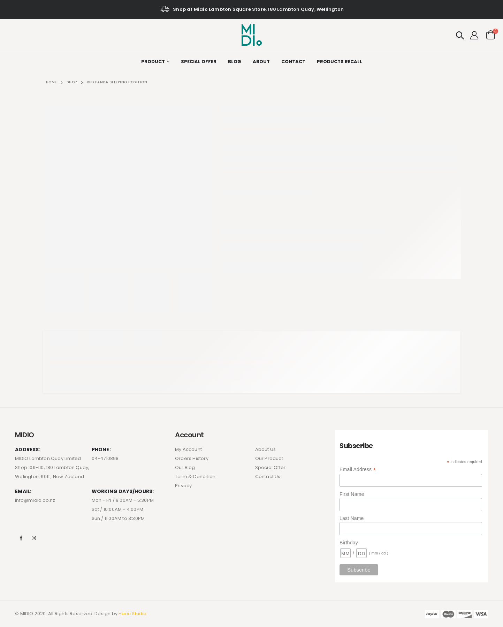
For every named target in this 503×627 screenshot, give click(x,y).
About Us (265, 449)
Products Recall (339, 61)
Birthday (349, 542)
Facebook (21, 538)
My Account (188, 449)
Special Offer (198, 61)
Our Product (269, 458)
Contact (293, 61)
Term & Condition (195, 476)
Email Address (358, 469)
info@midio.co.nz (35, 500)
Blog (234, 61)
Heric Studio (132, 613)
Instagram (34, 538)
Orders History (191, 458)
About (261, 61)
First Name (352, 494)
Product (153, 61)
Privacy (183, 485)
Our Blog (185, 467)
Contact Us (268, 476)
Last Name (352, 518)
